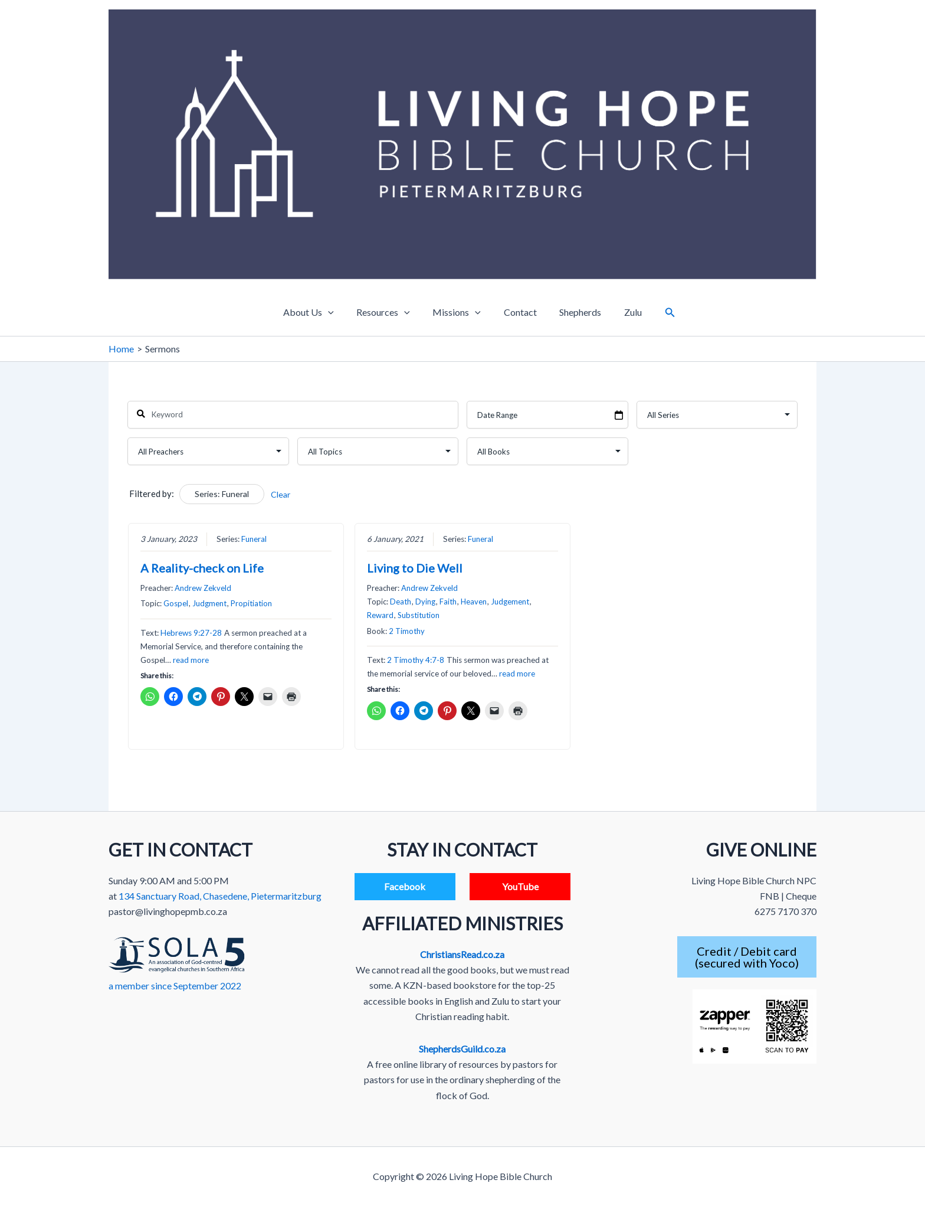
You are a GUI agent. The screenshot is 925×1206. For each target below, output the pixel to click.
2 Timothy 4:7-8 (415, 660)
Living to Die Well (414, 568)
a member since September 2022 (175, 985)
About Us (318, 312)
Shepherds (574, 312)
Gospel (175, 604)
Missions (459, 312)
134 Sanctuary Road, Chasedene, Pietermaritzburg (220, 895)
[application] (338, 312)
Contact (517, 312)
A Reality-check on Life (202, 568)
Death (400, 602)
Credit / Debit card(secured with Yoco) (747, 957)
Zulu (623, 312)
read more (191, 660)
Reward (380, 615)
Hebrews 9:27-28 (191, 633)
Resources (389, 312)
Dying (425, 602)
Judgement (510, 602)
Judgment (209, 604)
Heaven (474, 602)
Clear (280, 494)
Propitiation (251, 604)
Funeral (254, 539)
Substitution (418, 615)
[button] (658, 312)
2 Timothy (407, 631)
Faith (448, 602)
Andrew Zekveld (203, 588)
